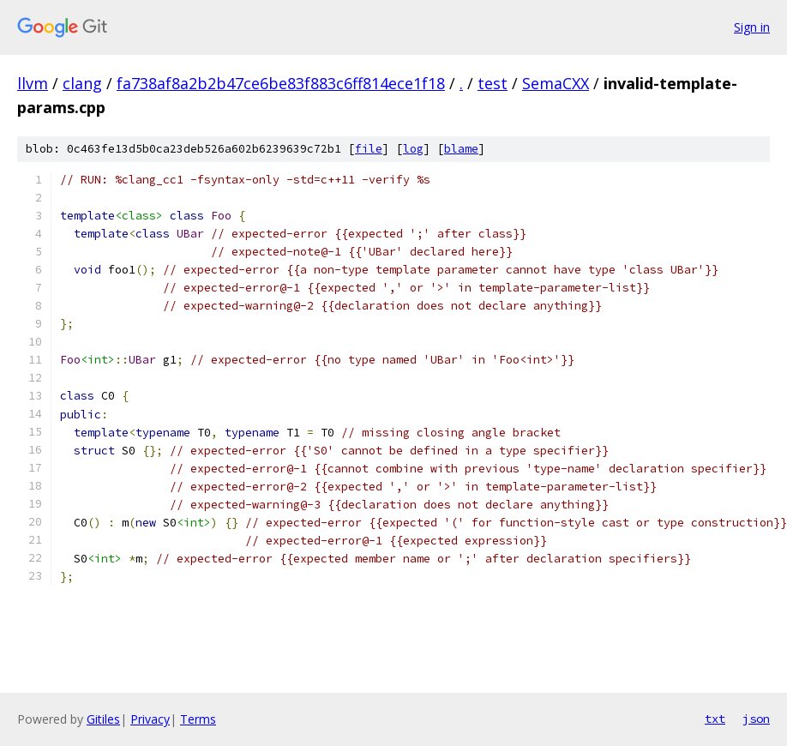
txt (715, 718)
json (756, 718)
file (368, 148)
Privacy (150, 719)
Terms (198, 719)
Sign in (752, 27)
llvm (32, 83)
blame (461, 148)
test (493, 83)
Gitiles (103, 719)
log (413, 148)
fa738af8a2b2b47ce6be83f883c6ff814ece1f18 (281, 83)
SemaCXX (555, 83)
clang (82, 83)
